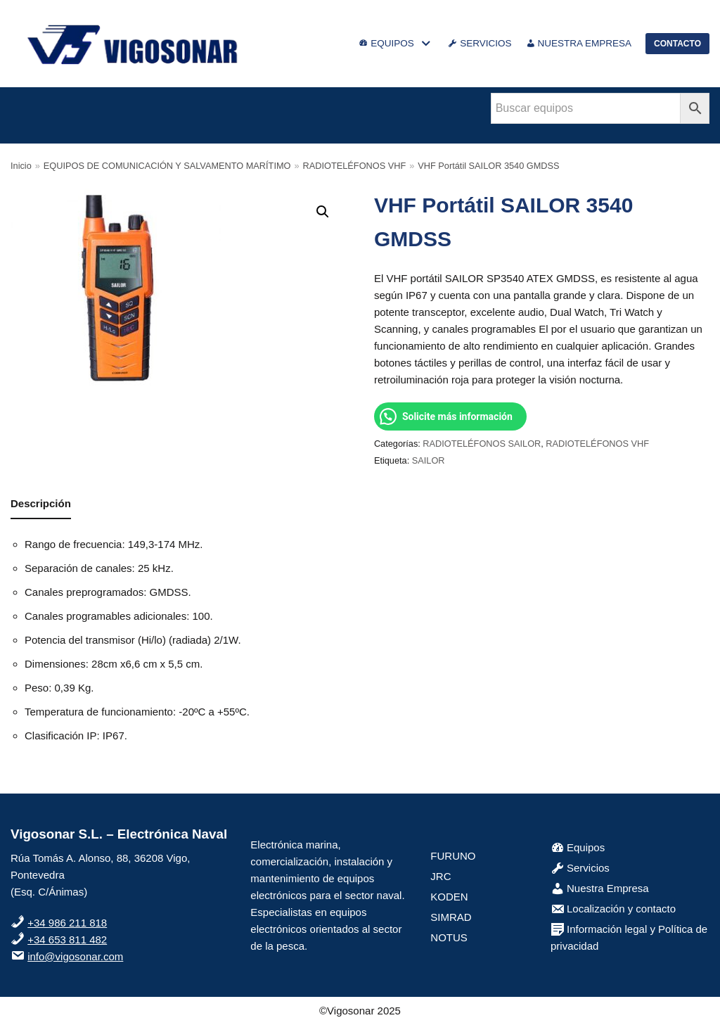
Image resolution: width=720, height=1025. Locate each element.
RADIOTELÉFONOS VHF (354, 165)
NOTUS (449, 937)
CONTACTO (677, 44)
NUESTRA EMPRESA (579, 43)
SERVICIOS (479, 43)
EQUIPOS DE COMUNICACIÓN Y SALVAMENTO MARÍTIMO (167, 165)
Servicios (580, 868)
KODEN (449, 897)
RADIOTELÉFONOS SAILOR (482, 443)
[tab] (41, 504)
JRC (440, 876)
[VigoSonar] (134, 44)
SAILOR (428, 460)
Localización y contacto (613, 909)
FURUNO (452, 856)
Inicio (21, 165)
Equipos (578, 847)
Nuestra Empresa (600, 888)
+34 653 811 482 (67, 940)
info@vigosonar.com (75, 956)
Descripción (41, 503)
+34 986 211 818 (67, 923)
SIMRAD (450, 917)
